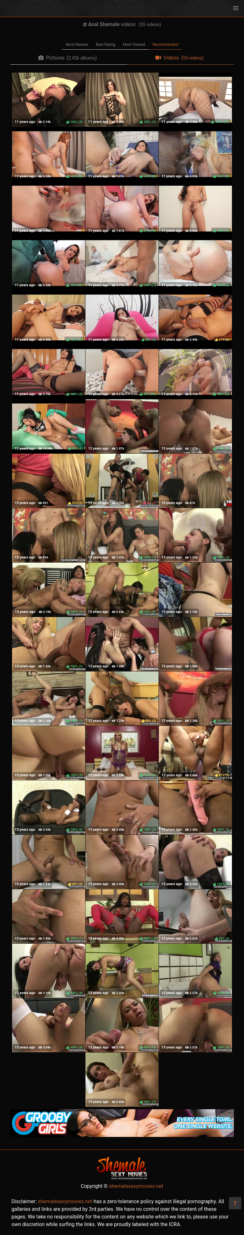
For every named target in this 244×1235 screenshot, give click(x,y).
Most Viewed (134, 44)
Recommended (165, 44)
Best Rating (105, 44)
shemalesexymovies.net (136, 1186)
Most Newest (77, 44)
